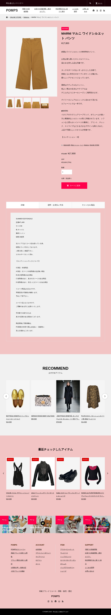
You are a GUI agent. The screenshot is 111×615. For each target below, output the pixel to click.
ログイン (39, 560)
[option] (18, 402)
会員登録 (39, 549)
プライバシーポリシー (43, 553)
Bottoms (86, 145)
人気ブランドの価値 (17, 571)
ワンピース (64, 553)
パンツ (81, 145)
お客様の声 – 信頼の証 (18, 567)
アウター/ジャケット (67, 549)
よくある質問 (75, 10)
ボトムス (63, 564)
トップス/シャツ (65, 557)
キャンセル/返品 (88, 205)
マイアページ (40, 557)
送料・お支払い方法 (55, 205)
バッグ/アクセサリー (67, 567)
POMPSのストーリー (18, 549)
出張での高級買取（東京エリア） (42, 10)
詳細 (22, 205)
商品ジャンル (75, 145)
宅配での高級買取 (26, 10)
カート (38, 564)
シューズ (63, 571)
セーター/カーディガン (68, 560)
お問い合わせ (86, 10)
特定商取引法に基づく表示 (62, 10)
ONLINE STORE (94, 145)
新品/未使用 (67, 145)
